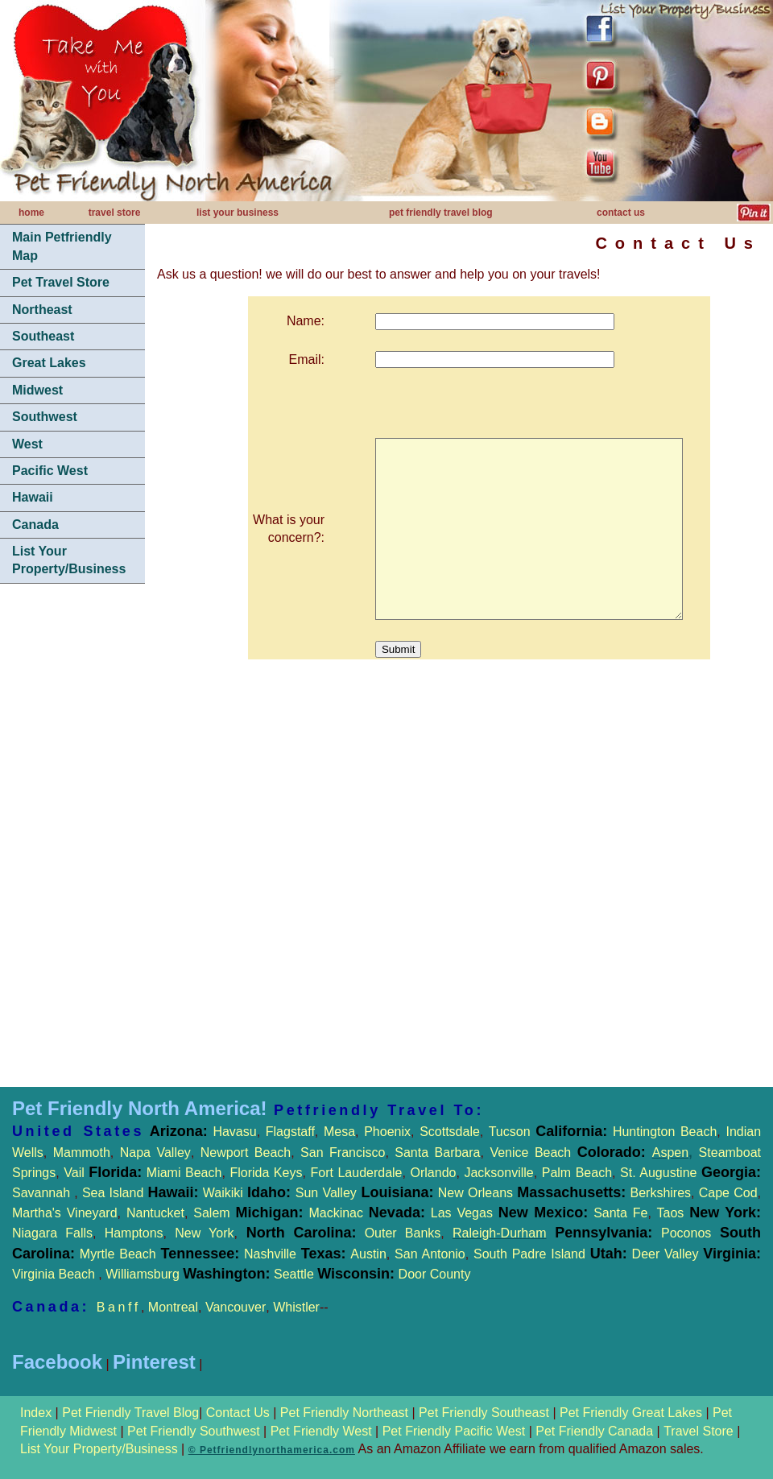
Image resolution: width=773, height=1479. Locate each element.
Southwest (44, 416)
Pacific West (50, 470)
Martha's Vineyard (65, 1213)
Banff (119, 1307)
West (27, 444)
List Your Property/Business (69, 560)
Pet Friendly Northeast (344, 1412)
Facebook (57, 1362)
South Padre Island (529, 1254)
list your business (237, 212)
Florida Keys (265, 1172)
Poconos (686, 1233)
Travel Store (700, 1431)
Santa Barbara (437, 1152)
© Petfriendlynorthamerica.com (271, 1450)
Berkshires (658, 1193)
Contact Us (238, 1412)
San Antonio (430, 1254)
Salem (250, 1213)
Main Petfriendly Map (62, 246)
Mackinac (369, 1213)
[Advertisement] (72, 837)
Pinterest (154, 1362)
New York (204, 1233)
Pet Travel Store (61, 282)
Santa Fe (620, 1213)
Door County (432, 1274)
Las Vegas (462, 1213)
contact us (621, 212)
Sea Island (112, 1193)
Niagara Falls (52, 1233)
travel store (115, 212)
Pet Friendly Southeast (484, 1412)
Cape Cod (728, 1193)
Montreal (173, 1307)
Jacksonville (498, 1172)
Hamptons (134, 1233)
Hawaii (32, 497)
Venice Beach (530, 1152)
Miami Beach (181, 1172)
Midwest (37, 390)
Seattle (294, 1274)
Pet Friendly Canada (594, 1431)
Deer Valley (696, 1254)
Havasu (234, 1131)
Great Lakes (49, 363)
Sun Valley (326, 1193)
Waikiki (223, 1193)
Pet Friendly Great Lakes (631, 1412)
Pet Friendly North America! (139, 1108)
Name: (293, 321)
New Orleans (475, 1193)
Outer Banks (403, 1233)
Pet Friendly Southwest (193, 1431)
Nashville (272, 1254)
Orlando (434, 1172)
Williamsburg (144, 1274)
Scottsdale (450, 1131)
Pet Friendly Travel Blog (130, 1412)
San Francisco (342, 1152)
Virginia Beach (55, 1274)
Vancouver (235, 1307)
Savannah (41, 1193)
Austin (368, 1254)
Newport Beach (245, 1152)
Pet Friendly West (321, 1431)
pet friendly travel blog (441, 212)
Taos (667, 1213)
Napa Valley (155, 1152)
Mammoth (81, 1152)
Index (38, 1412)
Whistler (296, 1307)
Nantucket (155, 1213)
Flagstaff (290, 1131)
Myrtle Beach (118, 1254)
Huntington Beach (662, 1131)
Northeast (42, 309)
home (31, 212)
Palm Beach (577, 1172)
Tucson (512, 1131)
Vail (74, 1172)
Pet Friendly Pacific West (454, 1431)
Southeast (43, 336)
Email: (294, 359)
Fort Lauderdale (356, 1172)
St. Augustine (658, 1172)
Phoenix (387, 1131)
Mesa (339, 1131)
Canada (35, 524)
